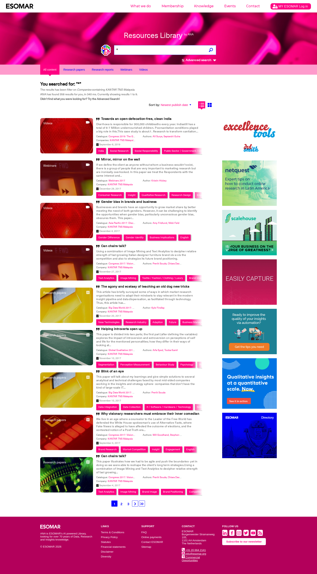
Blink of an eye (112, 371)
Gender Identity (135, 237)
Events (230, 6)
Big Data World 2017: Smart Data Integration (133, 307)
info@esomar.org (194, 553)
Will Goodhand (161, 435)
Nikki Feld (173, 223)
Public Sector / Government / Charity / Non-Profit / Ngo (196, 151)
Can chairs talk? (113, 246)
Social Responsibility (146, 151)
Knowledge (203, 6)
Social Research (119, 151)
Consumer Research (110, 195)
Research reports (102, 69)
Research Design (181, 195)
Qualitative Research (153, 195)
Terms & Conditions (112, 532)
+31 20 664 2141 (194, 550)
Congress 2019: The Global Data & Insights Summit (137, 136)
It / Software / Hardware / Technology (169, 407)
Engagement (173, 449)
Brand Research (107, 449)
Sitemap (146, 546)
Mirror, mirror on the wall (120, 159)
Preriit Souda (160, 263)
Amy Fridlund (160, 223)
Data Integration (107, 407)
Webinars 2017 (117, 180)
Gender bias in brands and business (129, 202)
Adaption (157, 322)
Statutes (106, 542)
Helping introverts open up (121, 329)
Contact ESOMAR (152, 542)
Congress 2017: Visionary (122, 263)
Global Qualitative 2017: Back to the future (132, 350)
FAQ (144, 532)
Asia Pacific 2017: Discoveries (125, 223)
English (184, 237)
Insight (131, 195)
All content (49, 69)
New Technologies (108, 322)
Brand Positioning (173, 491)
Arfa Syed (158, 350)
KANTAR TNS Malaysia (122, 140)
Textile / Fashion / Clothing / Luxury (162, 278)
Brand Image (196, 278)
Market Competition (134, 449)
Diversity (106, 556)
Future (172, 322)
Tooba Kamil (171, 350)
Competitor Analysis (200, 491)
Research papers (74, 69)
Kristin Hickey (159, 180)
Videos (143, 69)
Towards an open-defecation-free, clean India (136, 119)
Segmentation (106, 364)
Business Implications (162, 237)
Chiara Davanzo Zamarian (181, 263)
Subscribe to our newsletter (244, 541)
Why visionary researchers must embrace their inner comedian (150, 414)
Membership (173, 6)
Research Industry (136, 322)
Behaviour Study (165, 364)
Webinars (126, 69)
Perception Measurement (135, 364)
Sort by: (154, 105)
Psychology (186, 364)
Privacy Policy (109, 537)
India (101, 151)
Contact (253, 6)
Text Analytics (106, 278)
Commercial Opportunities (191, 559)
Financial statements (113, 546)
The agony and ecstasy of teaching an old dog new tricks (145, 287)
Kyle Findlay (158, 307)
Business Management (195, 322)
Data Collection (132, 407)
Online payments (151, 537)
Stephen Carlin (178, 435)
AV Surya (157, 136)
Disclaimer (107, 551)
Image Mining (128, 278)
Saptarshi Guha (172, 136)
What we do (140, 6)
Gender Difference (109, 237)
